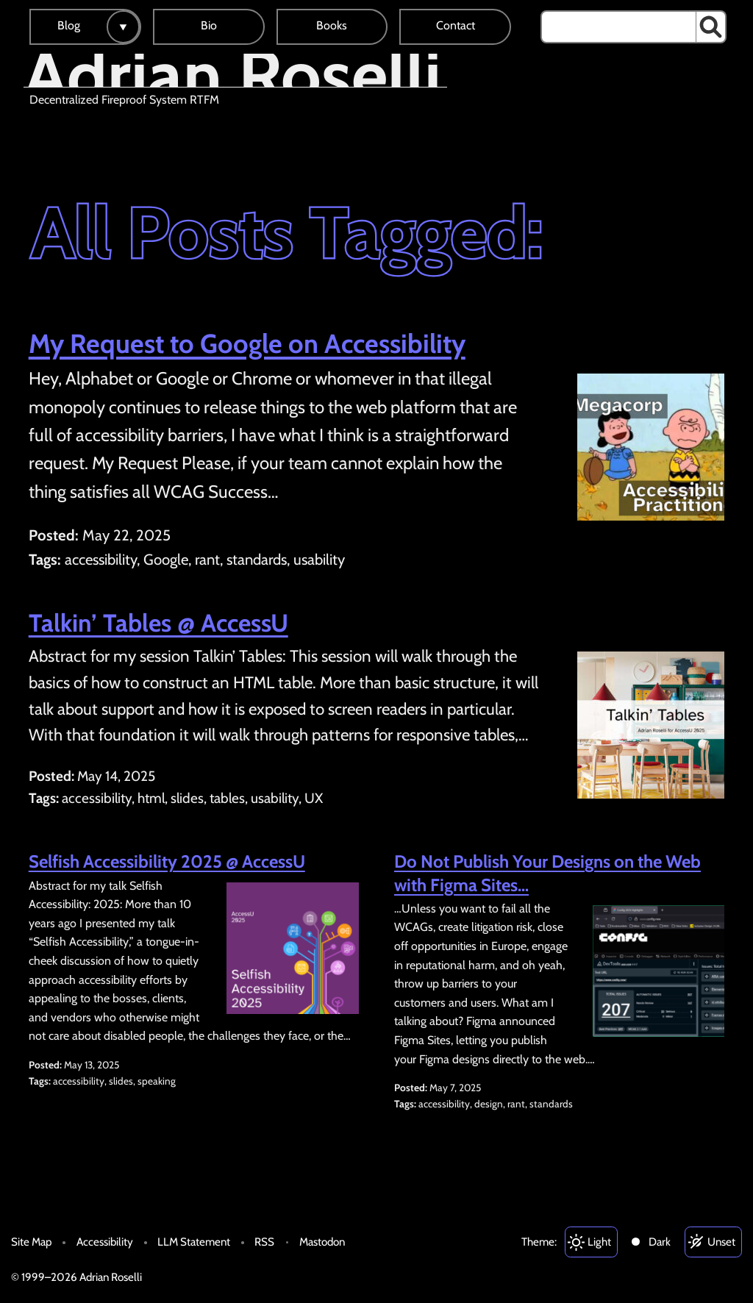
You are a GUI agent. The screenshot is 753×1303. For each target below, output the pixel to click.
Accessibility (104, 1242)
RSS (264, 1242)
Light (599, 1242)
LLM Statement (193, 1242)
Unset (721, 1242)
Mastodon (322, 1242)
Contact (455, 25)
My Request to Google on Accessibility (247, 343)
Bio (209, 25)
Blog (68, 25)
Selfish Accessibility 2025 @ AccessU (167, 861)
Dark (660, 1242)
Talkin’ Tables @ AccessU (158, 623)
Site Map (31, 1242)
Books (331, 25)
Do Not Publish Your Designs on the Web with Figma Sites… (547, 873)
